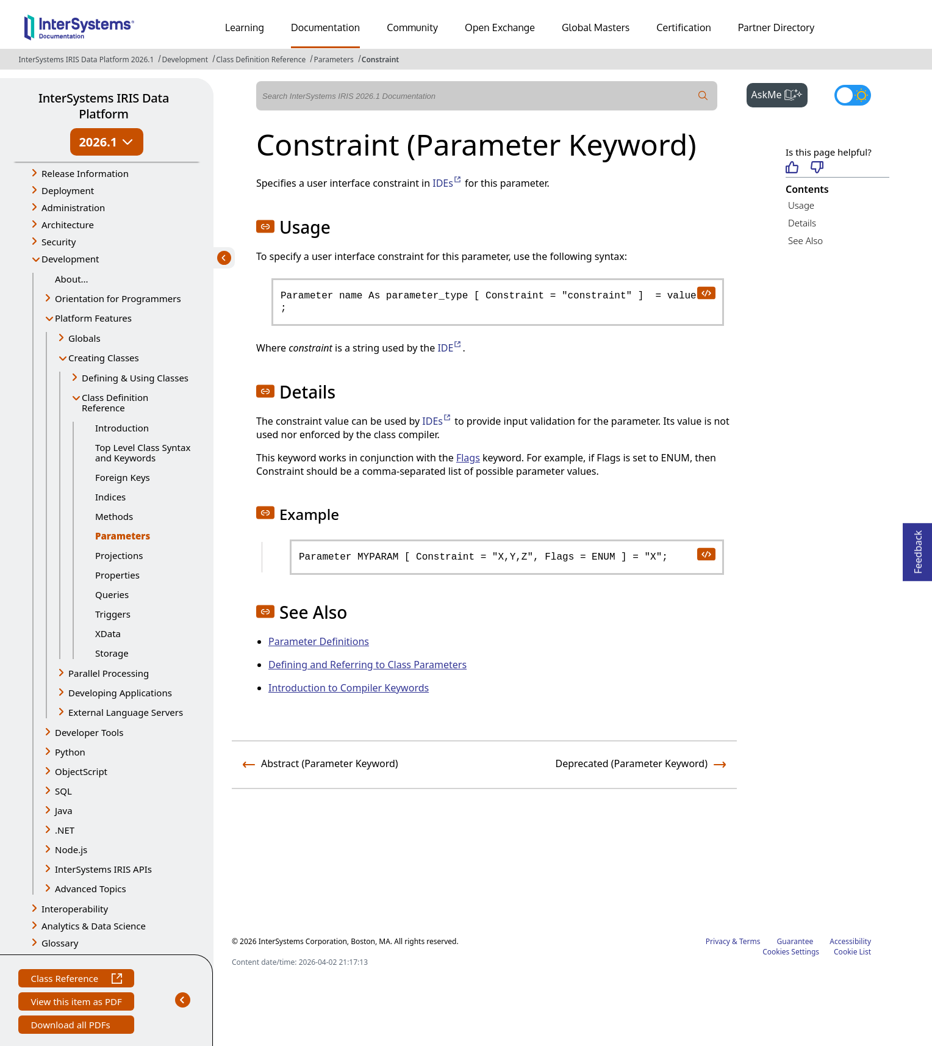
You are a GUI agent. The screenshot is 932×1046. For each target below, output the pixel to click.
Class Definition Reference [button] (115, 402)
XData (108, 633)
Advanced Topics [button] (90, 888)
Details (802, 223)
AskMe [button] (779, 93)
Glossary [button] (60, 943)
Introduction (122, 428)
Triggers (113, 614)
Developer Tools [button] (89, 732)
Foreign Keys (122, 477)
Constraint (380, 59)
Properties (117, 575)
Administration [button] (73, 207)
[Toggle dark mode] (852, 95)
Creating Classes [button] (103, 358)
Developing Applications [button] (120, 693)
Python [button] (70, 752)
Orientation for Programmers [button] (118, 298)
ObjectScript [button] (81, 771)
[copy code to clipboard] (706, 292)
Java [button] (64, 810)
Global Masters (595, 27)
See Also (805, 240)
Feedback (918, 548)
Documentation (325, 27)
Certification (683, 27)
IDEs (447, 183)
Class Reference (75, 979)
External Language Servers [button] (125, 712)
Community (412, 27)
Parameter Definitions (318, 641)
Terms (750, 941)
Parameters (333, 59)
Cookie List (852, 952)
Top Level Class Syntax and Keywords (142, 452)
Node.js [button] (71, 849)
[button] (265, 226)
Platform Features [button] (93, 318)
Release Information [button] (85, 173)
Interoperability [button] (74, 909)
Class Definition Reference (261, 59)
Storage (112, 653)
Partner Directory (776, 27)
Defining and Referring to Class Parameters (367, 664)
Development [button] (70, 259)
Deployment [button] (67, 190)
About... (71, 279)
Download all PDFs (71, 1026)
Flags (468, 457)
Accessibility (850, 941)
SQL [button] (63, 791)
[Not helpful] (817, 168)
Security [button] (58, 242)
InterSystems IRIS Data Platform (103, 106)
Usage (801, 205)
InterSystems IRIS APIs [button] (103, 869)
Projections (119, 555)
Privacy (718, 941)
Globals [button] (84, 338)
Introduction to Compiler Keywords (348, 687)
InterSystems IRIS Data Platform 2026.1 (86, 59)
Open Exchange (500, 27)
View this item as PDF (75, 1003)
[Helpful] (792, 168)
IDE (449, 348)
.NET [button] (64, 830)
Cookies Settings (790, 952)
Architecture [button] (67, 224)
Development (185, 59)
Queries (112, 594)
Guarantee (795, 941)
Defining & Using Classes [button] (135, 378)
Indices (110, 497)
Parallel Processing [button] (108, 673)
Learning (244, 27)
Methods (114, 516)
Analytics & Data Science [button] (93, 926)
